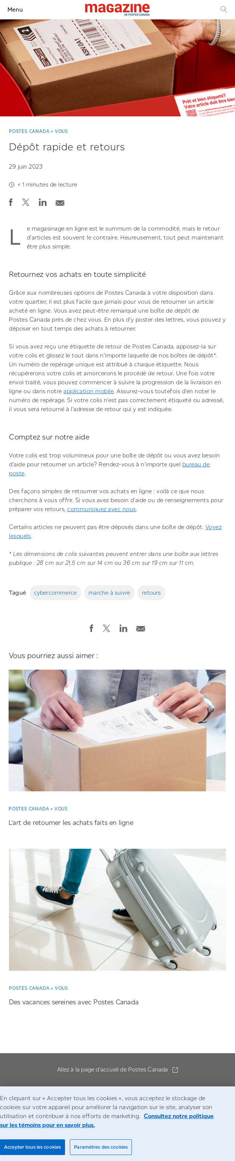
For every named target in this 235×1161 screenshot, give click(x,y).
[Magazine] (117, 10)
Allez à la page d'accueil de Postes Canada (113, 1069)
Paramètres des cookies (101, 1147)
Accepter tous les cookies (32, 1147)
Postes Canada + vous (38, 131)
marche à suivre (109, 592)
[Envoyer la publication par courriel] (60, 200)
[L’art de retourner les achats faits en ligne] (117, 733)
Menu (15, 9)
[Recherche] (223, 9)
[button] (11, 202)
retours (151, 592)
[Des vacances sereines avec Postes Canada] (117, 912)
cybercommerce (55, 592)
